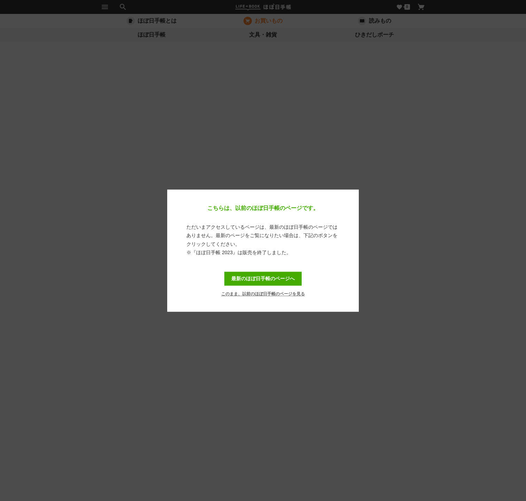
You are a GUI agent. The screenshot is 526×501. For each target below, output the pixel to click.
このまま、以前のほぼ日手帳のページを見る (263, 293)
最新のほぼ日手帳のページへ (263, 278)
